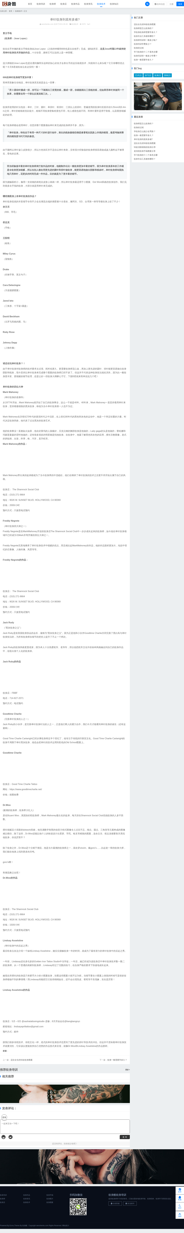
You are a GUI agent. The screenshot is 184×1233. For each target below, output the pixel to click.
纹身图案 (49, 1203)
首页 (30, 4)
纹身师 (53, 4)
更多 (127, 1070)
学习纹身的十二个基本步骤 (145, 52)
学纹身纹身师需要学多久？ (145, 33)
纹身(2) (158, 76)
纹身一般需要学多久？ (117, 1060)
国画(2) (167, 76)
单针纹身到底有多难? (143, 140)
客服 (180, 1197)
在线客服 (115, 1204)
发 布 (125, 1137)
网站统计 (65, 1226)
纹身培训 (41, 4)
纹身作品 (75, 4)
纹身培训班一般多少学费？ (145, 56)
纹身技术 (101, 4)
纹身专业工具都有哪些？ (145, 37)
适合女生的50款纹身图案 (22, 1060)
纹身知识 (114, 4)
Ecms (12, 1226)
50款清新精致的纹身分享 (145, 148)
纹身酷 (24, 1226)
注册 (171, 4)
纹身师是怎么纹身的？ (144, 29)
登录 (180, 4)
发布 (180, 1188)
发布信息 (160, 4)
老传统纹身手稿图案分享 (145, 151)
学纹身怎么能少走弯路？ (145, 132)
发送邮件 (129, 1204)
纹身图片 (49, 1199)
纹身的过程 (139, 48)
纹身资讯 (88, 4)
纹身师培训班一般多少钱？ (145, 40)
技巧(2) (148, 76)
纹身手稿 (49, 1196)
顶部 (180, 1214)
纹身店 (63, 4)
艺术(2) (138, 76)
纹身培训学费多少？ (143, 44)
